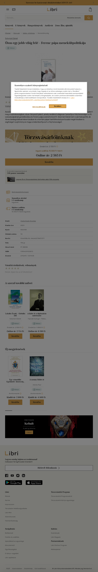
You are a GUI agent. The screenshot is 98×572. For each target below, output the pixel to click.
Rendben (57, 106)
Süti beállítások (39, 107)
